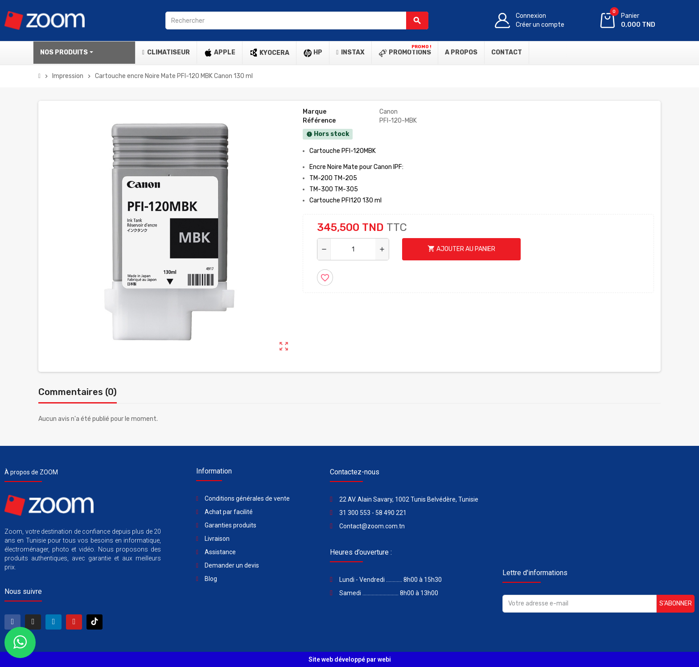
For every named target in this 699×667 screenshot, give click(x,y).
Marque (314, 111)
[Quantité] (353, 249)
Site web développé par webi (349, 659)
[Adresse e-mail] (579, 604)
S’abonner (675, 603)
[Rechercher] (296, 20)
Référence (319, 120)
